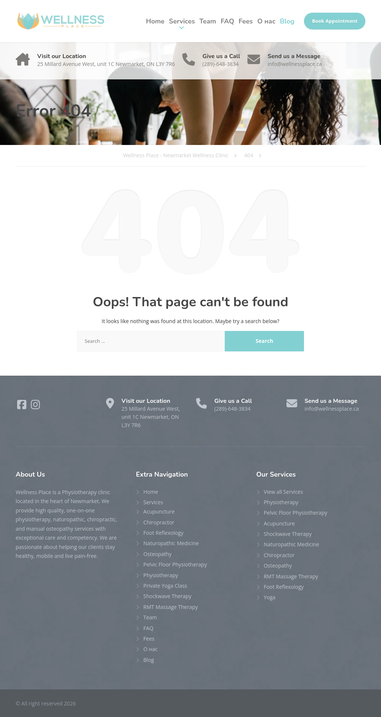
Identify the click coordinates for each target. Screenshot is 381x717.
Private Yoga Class (165, 585)
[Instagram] (35, 406)
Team (207, 21)
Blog (287, 21)
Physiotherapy (160, 575)
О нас (266, 21)
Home (155, 21)
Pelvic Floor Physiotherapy (175, 564)
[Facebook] (22, 406)
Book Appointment (335, 21)
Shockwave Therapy (167, 596)
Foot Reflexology (163, 532)
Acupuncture (159, 511)
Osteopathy (157, 554)
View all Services (283, 491)
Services (182, 21)
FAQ (227, 21)
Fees (245, 21)
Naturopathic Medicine (171, 543)
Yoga (270, 597)
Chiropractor (158, 522)
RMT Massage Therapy (170, 606)
